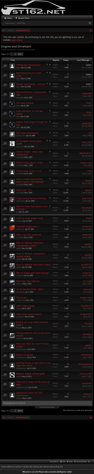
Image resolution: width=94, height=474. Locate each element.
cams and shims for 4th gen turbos (29, 112)
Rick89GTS (86, 264)
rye (89, 132)
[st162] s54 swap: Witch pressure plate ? (32, 323)
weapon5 (19, 275)
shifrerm (19, 398)
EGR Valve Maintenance (27, 132)
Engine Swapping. (24, 354)
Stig (89, 171)
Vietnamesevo (21, 349)
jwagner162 (85, 314)
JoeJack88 (20, 98)
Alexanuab (86, 207)
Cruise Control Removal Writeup (31, 198)
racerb (88, 180)
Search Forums (10, 23)
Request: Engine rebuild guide (30, 373)
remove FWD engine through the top (32, 123)
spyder (88, 190)
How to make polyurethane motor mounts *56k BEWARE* (30, 180)
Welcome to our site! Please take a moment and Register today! (47, 472)
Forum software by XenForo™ (21, 467)
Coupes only (85, 162)
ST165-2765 (20, 135)
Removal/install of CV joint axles (29, 74)
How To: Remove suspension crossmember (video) (29, 244)
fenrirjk (18, 328)
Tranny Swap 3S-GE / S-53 (28, 171)
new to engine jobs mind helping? (32, 272)
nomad (18, 376)
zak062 (18, 248)
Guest (18, 68)
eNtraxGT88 (85, 373)
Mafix (18, 106)
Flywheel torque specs (27, 226)
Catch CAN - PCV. (24, 190)
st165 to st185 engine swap (29, 218)
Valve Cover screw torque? (28, 314)
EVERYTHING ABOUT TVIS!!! (29, 162)
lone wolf (86, 198)
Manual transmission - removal (30, 84)
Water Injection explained (28, 234)
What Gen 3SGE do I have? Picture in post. (32, 345)
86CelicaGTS (85, 153)
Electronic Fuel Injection (28, 281)
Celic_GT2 (20, 146)
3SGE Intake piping (25, 305)
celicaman (86, 383)
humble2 (19, 338)
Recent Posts (21, 23)
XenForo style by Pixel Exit (53, 467)
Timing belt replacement (28, 64)
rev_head (87, 281)
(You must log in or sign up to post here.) (78, 410)
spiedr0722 (20, 317)
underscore (20, 229)
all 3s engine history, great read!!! (29, 142)
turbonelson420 (22, 387)
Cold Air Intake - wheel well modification (29, 153)
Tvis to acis (21, 297)
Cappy (18, 308)
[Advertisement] (47, 439)
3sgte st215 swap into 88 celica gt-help (33, 383)
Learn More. (17, 39)
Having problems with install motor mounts (33, 334)
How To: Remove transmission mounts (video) (30, 255)
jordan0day (86, 354)
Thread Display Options (47, 407)
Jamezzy (19, 284)
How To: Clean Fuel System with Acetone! (31, 208)
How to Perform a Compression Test (31, 93)
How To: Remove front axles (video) (33, 264)
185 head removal (24, 102)
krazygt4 (19, 221)
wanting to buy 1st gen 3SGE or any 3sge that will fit (33, 364)
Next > (20, 54)
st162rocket (20, 201)
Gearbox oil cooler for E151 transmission (29, 394)
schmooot (86, 226)
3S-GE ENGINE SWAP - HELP (29, 289)
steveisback (20, 292)
